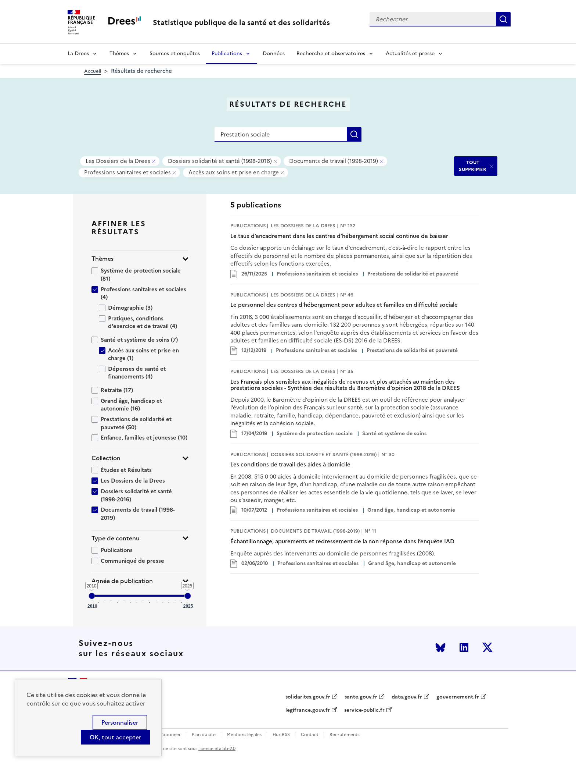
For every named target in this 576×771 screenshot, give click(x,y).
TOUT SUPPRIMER (472, 166)
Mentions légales (244, 735)
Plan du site (204, 735)
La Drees (78, 53)
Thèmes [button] (102, 259)
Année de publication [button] (122, 581)
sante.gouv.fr (361, 697)
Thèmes (119, 53)
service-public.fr (364, 710)
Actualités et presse (410, 53)
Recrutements (344, 735)
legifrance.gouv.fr (307, 710)
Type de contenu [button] (115, 538)
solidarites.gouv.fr (307, 697)
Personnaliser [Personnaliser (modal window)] (119, 722)
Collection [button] (105, 458)
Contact (309, 735)
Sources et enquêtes (175, 53)
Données (274, 53)
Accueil (92, 71)
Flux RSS (281, 735)
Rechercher (503, 19)
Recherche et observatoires (330, 53)
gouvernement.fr (457, 697)
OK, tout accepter (115, 737)
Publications (227, 53)
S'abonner (170, 735)
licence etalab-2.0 (216, 748)
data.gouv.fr (407, 697)
